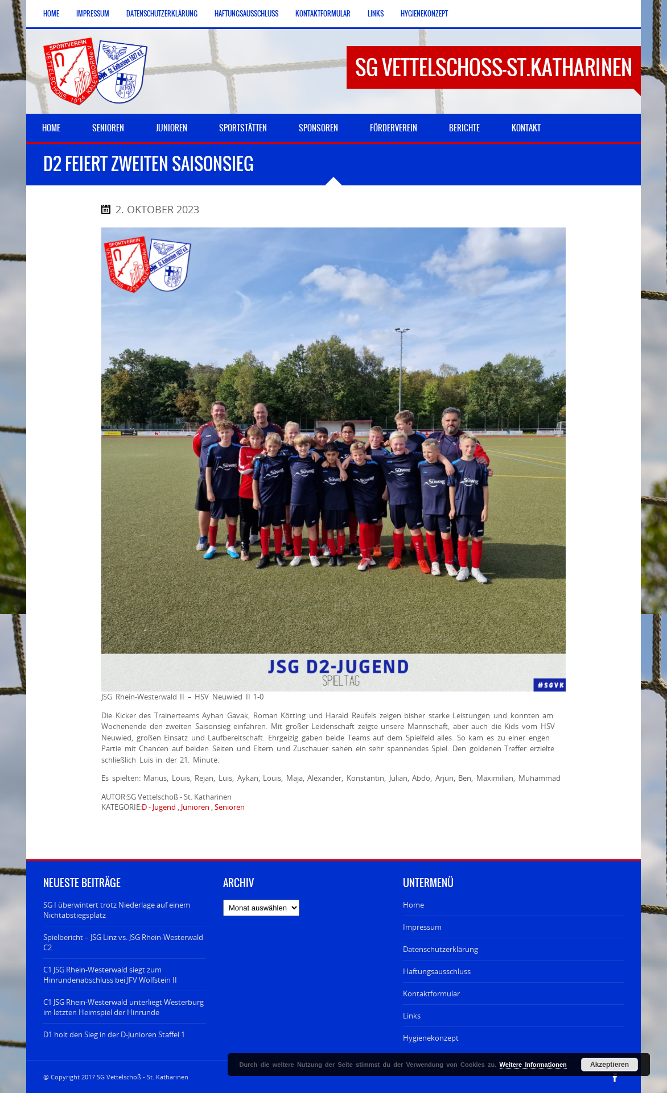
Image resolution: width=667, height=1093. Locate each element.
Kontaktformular (323, 14)
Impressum (92, 14)
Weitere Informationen (533, 1064)
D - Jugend (159, 807)
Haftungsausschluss (246, 14)
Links (376, 14)
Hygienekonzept (424, 14)
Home (51, 14)
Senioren (230, 807)
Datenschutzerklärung (161, 14)
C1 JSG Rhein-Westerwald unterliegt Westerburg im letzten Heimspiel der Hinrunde (123, 1007)
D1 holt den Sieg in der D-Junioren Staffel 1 (114, 1034)
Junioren (195, 807)
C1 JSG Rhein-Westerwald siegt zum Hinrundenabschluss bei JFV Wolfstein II (110, 974)
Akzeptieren (609, 1065)
